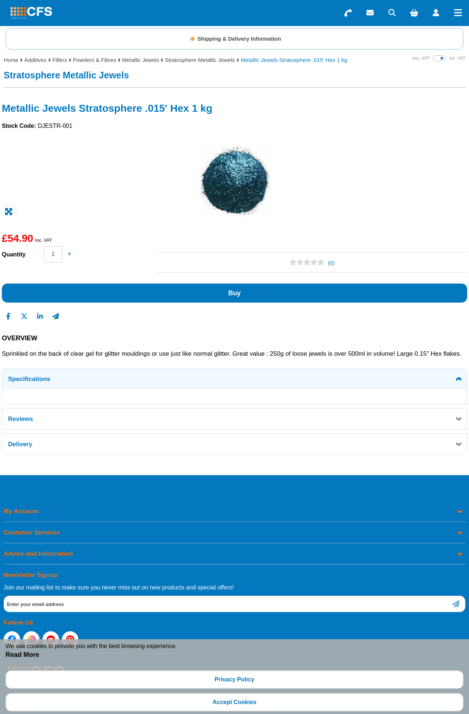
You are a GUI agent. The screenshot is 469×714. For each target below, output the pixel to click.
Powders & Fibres (94, 60)
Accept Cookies (234, 702)
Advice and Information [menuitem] (38, 553)
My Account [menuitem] (21, 511)
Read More (22, 654)
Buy (234, 293)
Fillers (59, 60)
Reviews (20, 418)
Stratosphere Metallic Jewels (200, 60)
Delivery (20, 444)
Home (11, 60)
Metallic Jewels (140, 60)
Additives (35, 60)
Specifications (29, 379)
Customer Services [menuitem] (32, 532)
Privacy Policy (235, 679)
